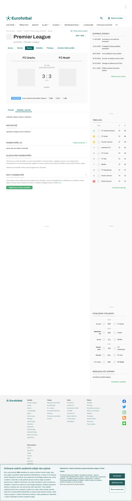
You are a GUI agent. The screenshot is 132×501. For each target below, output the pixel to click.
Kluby (46, 25)
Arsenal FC (70, 402)
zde (60, 183)
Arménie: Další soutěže (67, 48)
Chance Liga (31, 416)
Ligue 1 (29, 413)
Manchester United (72, 408)
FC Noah (64, 57)
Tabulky (20, 48)
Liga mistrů (30, 426)
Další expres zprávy (118, 76)
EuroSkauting (51, 405)
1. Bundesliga (31, 410)
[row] (109, 131)
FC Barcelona (71, 418)
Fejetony (89, 413)
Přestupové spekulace (54, 416)
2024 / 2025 (81, 36)
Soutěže (11, 25)
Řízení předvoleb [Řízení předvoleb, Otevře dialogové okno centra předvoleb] (117, 489)
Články (89, 400)
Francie (29, 455)
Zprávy (10, 48)
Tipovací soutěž (104, 25)
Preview (11, 110)
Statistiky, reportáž (24, 110)
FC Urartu (29, 57)
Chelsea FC (70, 405)
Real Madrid (70, 421)
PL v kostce (50, 408)
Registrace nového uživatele (19, 187)
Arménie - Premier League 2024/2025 (35, 31)
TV (116, 25)
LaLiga (29, 405)
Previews (90, 405)
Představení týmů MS (53, 402)
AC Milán (69, 410)
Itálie (28, 458)
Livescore (88, 25)
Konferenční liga (32, 432)
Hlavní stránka (10, 31)
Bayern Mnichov (72, 416)
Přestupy (24, 25)
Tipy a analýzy (91, 424)
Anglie (29, 453)
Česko (29, 447)
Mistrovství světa (32, 435)
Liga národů (30, 437)
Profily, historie (91, 418)
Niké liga (29, 418)
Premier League (32, 402)
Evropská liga (31, 429)
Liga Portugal (31, 421)
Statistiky (39, 48)
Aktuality (89, 402)
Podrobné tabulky (119, 188)
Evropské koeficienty (53, 410)
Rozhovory (90, 421)
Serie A (29, 408)
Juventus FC (71, 413)
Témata (49, 400)
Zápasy (35, 25)
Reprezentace (72, 25)
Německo (30, 461)
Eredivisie (30, 424)
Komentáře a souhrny (93, 408)
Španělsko (30, 463)
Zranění (49, 418)
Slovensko (30, 450)
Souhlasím (117, 476)
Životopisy (90, 416)
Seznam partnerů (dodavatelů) (72, 484)
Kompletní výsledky (118, 382)
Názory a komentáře (93, 410)
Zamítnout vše (117, 483)
